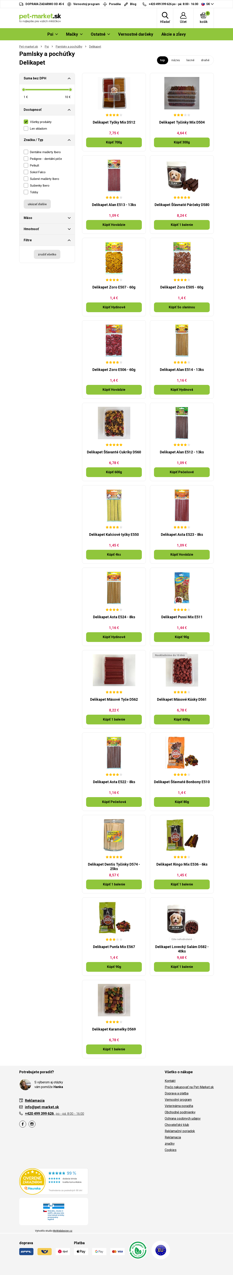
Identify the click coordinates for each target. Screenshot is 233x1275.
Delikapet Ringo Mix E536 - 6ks (181, 864)
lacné (190, 60)
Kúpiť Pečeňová (114, 802)
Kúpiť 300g (182, 142)
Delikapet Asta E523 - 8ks (182, 534)
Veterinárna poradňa (179, 1106)
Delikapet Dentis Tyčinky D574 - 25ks (114, 866)
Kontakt (170, 1081)
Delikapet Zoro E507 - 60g (114, 287)
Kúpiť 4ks (114, 554)
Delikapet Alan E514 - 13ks (182, 369)
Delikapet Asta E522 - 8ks (114, 782)
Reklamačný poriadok (180, 1131)
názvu (175, 60)
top (162, 60)
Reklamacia (173, 1137)
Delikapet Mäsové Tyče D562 (114, 699)
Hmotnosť (31, 229)
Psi (47, 46)
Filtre (28, 240)
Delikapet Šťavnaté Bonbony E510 (182, 782)
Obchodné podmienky (180, 1112)
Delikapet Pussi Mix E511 (182, 617)
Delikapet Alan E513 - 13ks (114, 205)
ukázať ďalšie (37, 204)
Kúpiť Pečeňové (182, 472)
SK (205, 4)
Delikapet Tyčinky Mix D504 (182, 122)
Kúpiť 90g (182, 637)
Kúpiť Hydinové (114, 307)
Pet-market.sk (28, 46)
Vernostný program (178, 1100)
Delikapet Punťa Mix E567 (114, 947)
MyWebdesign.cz (62, 1230)
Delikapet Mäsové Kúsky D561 (182, 699)
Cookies (170, 1150)
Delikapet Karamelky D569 (114, 1029)
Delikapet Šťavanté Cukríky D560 (114, 452)
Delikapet (95, 46)
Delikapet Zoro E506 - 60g (114, 369)
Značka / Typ (33, 140)
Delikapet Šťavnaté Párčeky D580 (182, 205)
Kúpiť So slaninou (182, 307)
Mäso (28, 218)
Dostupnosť (33, 110)
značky (170, 1144)
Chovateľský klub (177, 1125)
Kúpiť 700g (114, 142)
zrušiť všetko (47, 254)
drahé (205, 60)
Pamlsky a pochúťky (69, 46)
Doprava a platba (176, 1093)
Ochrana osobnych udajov (183, 1118)
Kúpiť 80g (182, 802)
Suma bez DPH (35, 78)
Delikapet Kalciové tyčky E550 (114, 534)
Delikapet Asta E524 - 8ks (114, 617)
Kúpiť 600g (114, 472)
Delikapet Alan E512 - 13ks (182, 452)
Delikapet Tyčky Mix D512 (114, 122)
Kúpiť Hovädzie (114, 225)
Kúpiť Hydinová (182, 390)
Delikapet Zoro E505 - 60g (181, 287)
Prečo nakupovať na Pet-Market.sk (189, 1087)
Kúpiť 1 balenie (182, 225)
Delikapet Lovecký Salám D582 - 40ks (182, 949)
